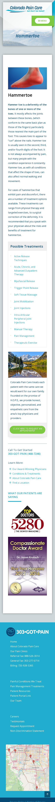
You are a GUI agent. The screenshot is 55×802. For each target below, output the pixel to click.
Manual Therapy (23, 329)
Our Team (15, 700)
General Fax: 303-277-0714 (24, 660)
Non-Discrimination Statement (27, 730)
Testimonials (17, 721)
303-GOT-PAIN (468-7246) (24, 453)
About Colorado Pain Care (26, 478)
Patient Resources (20, 691)
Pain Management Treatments (27, 686)
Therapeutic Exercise (25, 342)
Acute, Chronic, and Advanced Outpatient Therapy (25, 270)
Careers (14, 716)
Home (13, 641)
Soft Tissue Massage (25, 294)
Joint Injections (22, 308)
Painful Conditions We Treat (25, 681)
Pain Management (24, 336)
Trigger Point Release (26, 288)
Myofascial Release (24, 281)
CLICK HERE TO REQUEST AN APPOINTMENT (27, 429)
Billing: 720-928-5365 (21, 665)
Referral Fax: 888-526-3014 (24, 656)
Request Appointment (22, 726)
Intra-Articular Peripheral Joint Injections (22, 318)
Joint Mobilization (24, 301)
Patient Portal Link (20, 695)
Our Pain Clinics (18, 651)
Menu (42, 20)
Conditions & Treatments (26, 473)
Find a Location (20, 482)
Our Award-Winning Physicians (29, 469)
